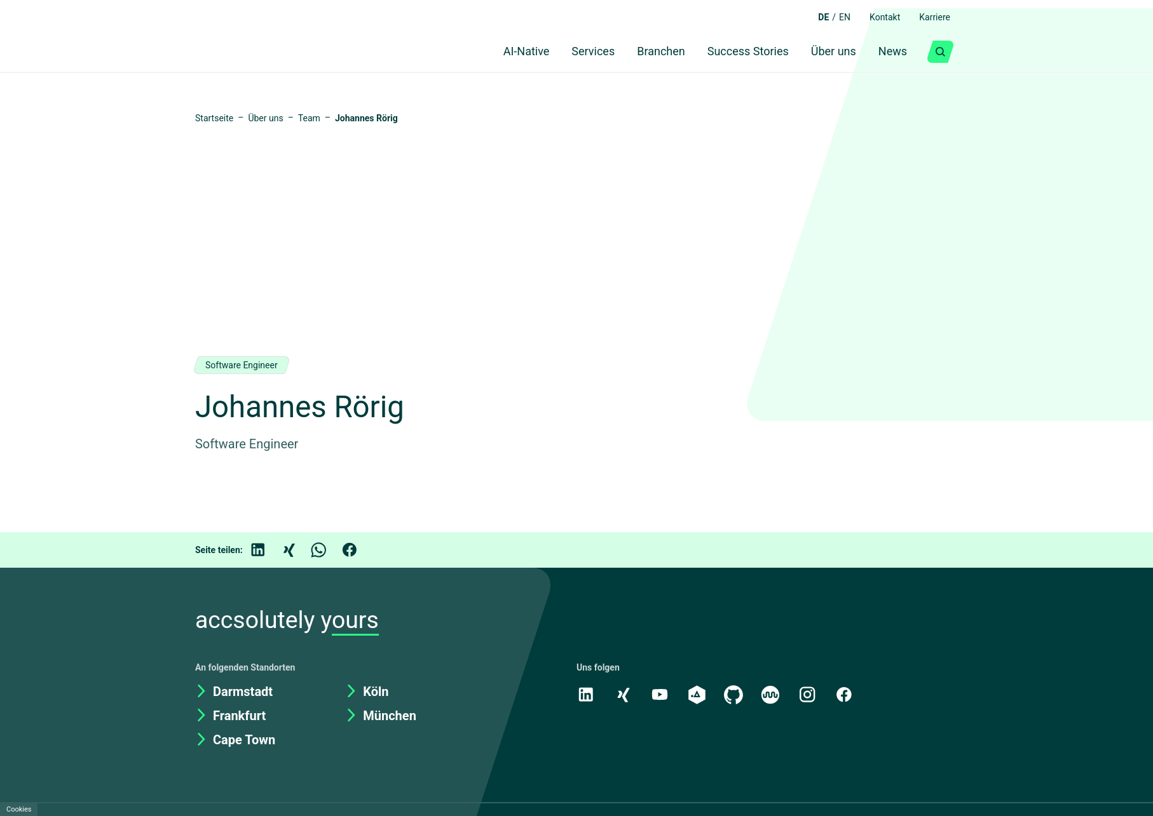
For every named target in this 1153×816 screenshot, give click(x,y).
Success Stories (739, 52)
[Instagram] (811, 694)
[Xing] (297, 550)
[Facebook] (358, 550)
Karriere (932, 17)
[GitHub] (736, 694)
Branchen (649, 52)
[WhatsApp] (328, 550)
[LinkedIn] (267, 550)
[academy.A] (698, 694)
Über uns (829, 52)
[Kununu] (773, 694)
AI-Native (505, 52)
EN (835, 17)
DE (813, 17)
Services (577, 52)
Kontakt (878, 17)
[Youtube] (661, 694)
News (891, 52)
